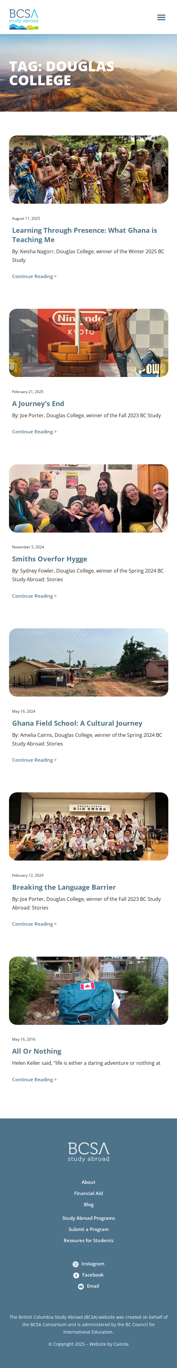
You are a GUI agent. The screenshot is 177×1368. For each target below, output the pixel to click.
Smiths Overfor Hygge (49, 558)
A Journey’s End (38, 403)
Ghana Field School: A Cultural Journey (77, 723)
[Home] (24, 19)
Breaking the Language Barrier (64, 887)
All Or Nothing (36, 1051)
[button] (161, 17)
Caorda (121, 1344)
